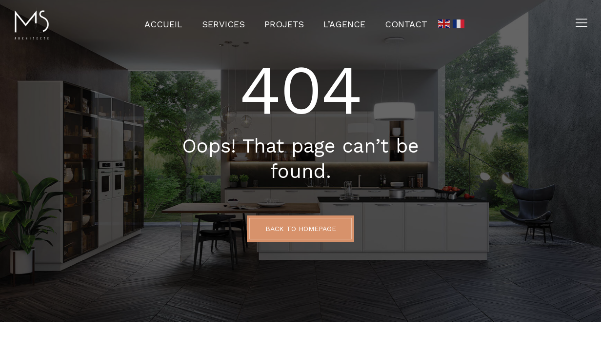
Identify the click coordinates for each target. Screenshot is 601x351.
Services (223, 24)
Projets (284, 24)
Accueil (163, 24)
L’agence (344, 24)
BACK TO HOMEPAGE (300, 229)
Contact (406, 24)
